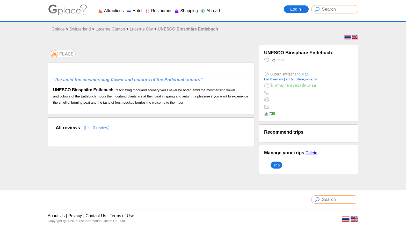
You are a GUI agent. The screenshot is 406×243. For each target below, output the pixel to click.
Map (305, 74)
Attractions (111, 11)
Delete (311, 153)
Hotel (134, 11)
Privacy (75, 216)
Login (296, 9)
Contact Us (96, 216)
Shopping (186, 11)
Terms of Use (122, 216)
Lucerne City (141, 29)
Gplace (58, 29)
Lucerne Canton (110, 29)
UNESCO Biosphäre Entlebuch (188, 29)
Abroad (210, 11)
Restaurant (158, 11)
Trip (276, 165)
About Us (56, 216)
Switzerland (80, 29)
